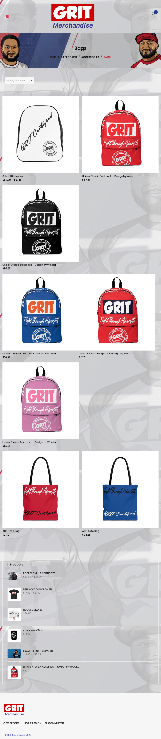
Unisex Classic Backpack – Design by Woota (108, 176)
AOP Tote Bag (11, 531)
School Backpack (12, 176)
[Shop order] (19, 80)
